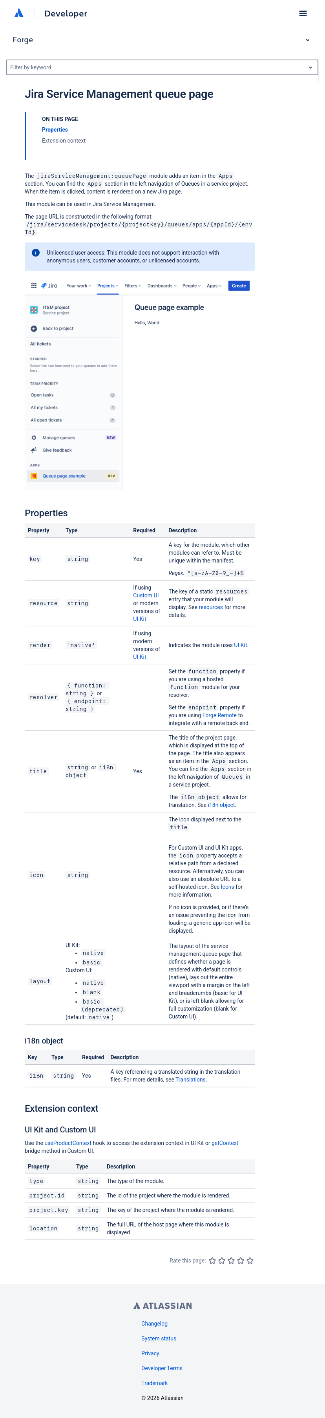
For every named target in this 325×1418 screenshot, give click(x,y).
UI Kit (139, 619)
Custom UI (146, 595)
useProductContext (67, 1143)
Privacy (150, 1353)
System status (158, 1338)
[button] (303, 13)
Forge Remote (220, 715)
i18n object (221, 805)
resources (211, 607)
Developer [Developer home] (65, 13)
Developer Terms (162, 1368)
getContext (225, 1143)
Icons (227, 887)
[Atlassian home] (19, 13)
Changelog (154, 1323)
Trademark (154, 1383)
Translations (190, 1079)
